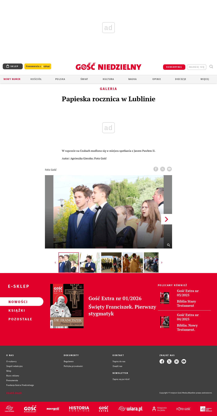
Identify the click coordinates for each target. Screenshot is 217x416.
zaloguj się (196, 67)
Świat (84, 79)
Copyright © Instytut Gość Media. (173, 393)
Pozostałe (16, 319)
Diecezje (180, 79)
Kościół (36, 79)
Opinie (156, 79)
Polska (60, 79)
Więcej (205, 79)
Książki (16, 310)
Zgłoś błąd (14, 393)
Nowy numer (12, 79)
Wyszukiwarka (211, 67)
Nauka (132, 79)
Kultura (108, 79)
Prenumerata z (38, 66)
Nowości (16, 302)
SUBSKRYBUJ (174, 67)
